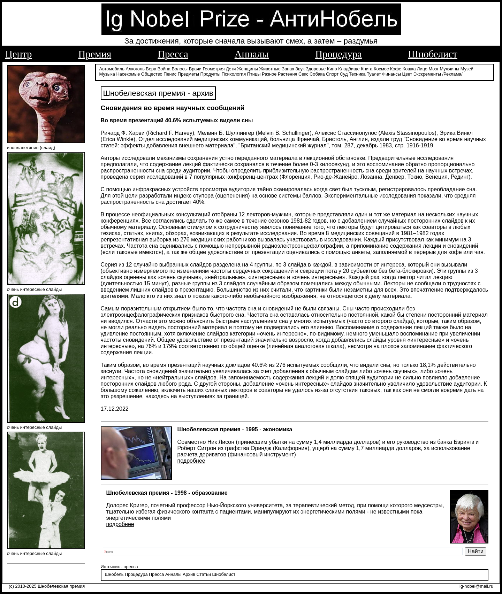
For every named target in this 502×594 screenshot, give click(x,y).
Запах (288, 68)
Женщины (247, 68)
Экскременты (427, 74)
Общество (151, 74)
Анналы (252, 54)
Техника (357, 74)
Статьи (203, 574)
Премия (94, 54)
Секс (303, 74)
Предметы (188, 74)
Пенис (169, 74)
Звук (299, 68)
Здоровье (316, 68)
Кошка (409, 68)
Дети (231, 68)
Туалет (374, 74)
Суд (344, 74)
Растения (287, 74)
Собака (317, 74)
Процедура (338, 54)
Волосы (180, 68)
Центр (18, 54)
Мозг (434, 68)
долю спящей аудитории (362, 377)
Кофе (395, 68)
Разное (269, 74)
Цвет (407, 74)
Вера (151, 68)
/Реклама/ (452, 74)
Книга (366, 68)
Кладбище (349, 68)
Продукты (210, 74)
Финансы (391, 74)
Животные (270, 68)
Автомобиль (111, 68)
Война (164, 68)
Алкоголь (135, 68)
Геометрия (214, 68)
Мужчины (449, 68)
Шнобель (114, 574)
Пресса (173, 54)
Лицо (422, 68)
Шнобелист (432, 54)
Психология (234, 74)
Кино (332, 68)
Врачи (195, 68)
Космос (381, 68)
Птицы (254, 74)
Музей (467, 68)
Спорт (332, 74)
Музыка (107, 74)
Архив (189, 574)
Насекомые (128, 74)
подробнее (191, 461)
